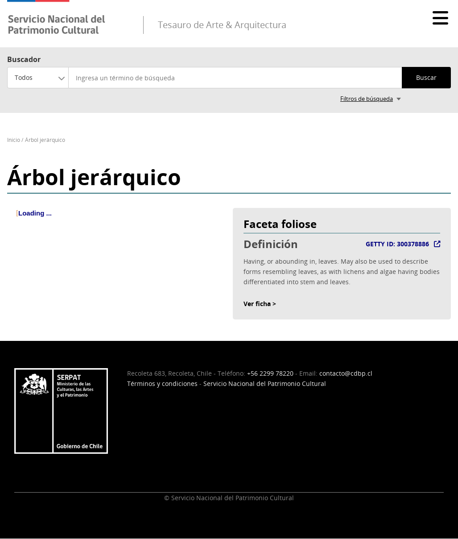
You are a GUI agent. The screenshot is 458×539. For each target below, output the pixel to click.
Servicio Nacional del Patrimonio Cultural (264, 383)
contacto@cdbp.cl (345, 373)
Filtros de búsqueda (366, 99)
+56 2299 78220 (270, 373)
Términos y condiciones (162, 383)
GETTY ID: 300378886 (397, 244)
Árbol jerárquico (45, 140)
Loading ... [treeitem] (35, 213)
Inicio (13, 140)
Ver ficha (257, 303)
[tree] (116, 220)
